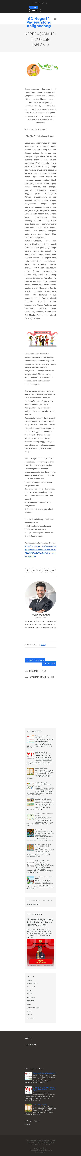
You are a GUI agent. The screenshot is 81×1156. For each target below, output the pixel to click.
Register (35, 10)
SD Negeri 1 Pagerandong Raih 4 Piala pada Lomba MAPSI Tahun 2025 (40, 922)
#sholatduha (31, 1000)
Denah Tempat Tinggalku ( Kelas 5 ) (44, 814)
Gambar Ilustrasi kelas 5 (43, 799)
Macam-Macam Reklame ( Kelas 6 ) (44, 877)
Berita (29, 1004)
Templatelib (46, 1144)
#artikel (29, 980)
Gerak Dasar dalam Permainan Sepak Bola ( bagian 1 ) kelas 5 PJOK (43, 753)
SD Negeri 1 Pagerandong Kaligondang (38, 22)
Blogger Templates (45, 1142)
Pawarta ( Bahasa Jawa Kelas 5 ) (43, 736)
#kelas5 (29, 990)
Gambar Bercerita (41, 830)
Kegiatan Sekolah (33, 1007)
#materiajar (31, 997)
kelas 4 (43, 645)
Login (34, 7)
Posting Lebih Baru (35, 660)
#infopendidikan (32, 983)
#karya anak (31, 987)
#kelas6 (29, 994)
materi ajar (30, 1018)
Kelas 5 (29, 1014)
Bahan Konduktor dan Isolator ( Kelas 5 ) (42, 861)
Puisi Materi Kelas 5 (41, 768)
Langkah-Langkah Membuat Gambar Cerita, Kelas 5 (43, 784)
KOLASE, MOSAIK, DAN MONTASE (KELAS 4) (43, 845)
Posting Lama (49, 663)
